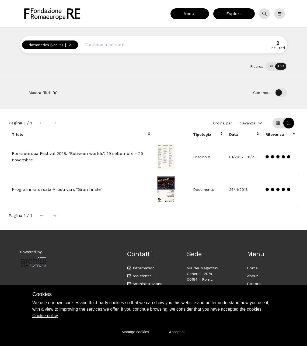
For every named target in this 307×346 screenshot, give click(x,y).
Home (252, 268)
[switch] (276, 66)
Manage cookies (135, 332)
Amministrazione (145, 283)
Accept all (177, 332)
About (189, 13)
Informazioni (141, 268)
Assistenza (139, 276)
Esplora (234, 13)
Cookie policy (45, 315)
